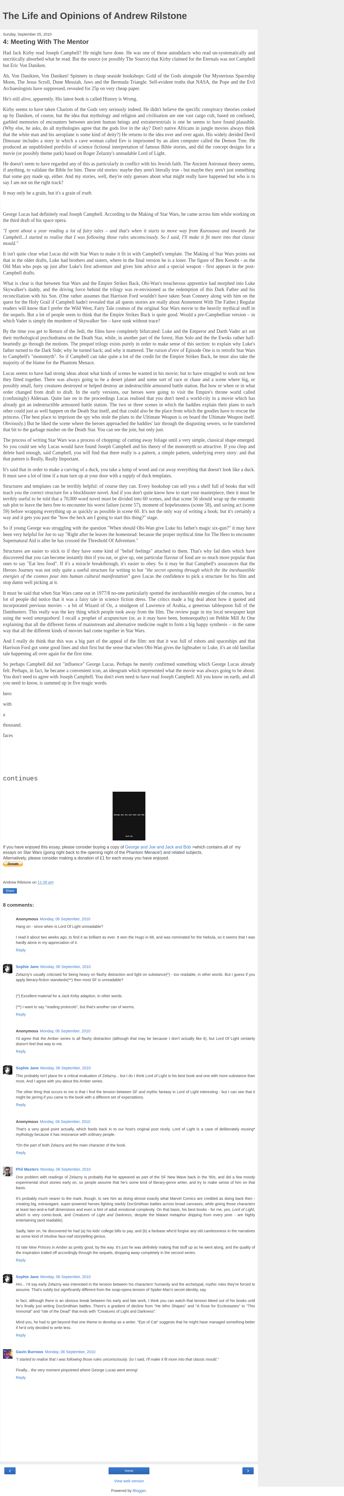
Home (129, 1471)
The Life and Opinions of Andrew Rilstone (95, 16)
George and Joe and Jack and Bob (158, 847)
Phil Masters (27, 1169)
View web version (129, 1481)
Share (10, 891)
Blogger (139, 1490)
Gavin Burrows (29, 1352)
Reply (21, 950)
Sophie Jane (27, 967)
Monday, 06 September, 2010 (65, 919)
